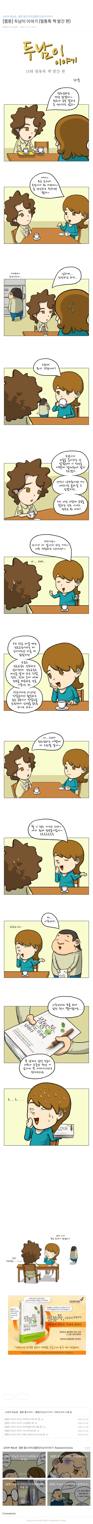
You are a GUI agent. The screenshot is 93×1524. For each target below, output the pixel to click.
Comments (9, 1513)
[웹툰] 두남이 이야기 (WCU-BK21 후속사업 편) (24, 1434)
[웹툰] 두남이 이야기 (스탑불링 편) (19, 1423)
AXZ (45, 1520)
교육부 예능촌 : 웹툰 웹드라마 (19, 1412)
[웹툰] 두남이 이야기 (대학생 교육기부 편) (22, 1419)
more (87, 1447)
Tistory (63, 1520)
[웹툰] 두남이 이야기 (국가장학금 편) (20, 1430)
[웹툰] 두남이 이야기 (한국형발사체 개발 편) (23, 1427)
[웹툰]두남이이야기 (44, 1412)
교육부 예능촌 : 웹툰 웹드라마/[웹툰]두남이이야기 (28, 16)
